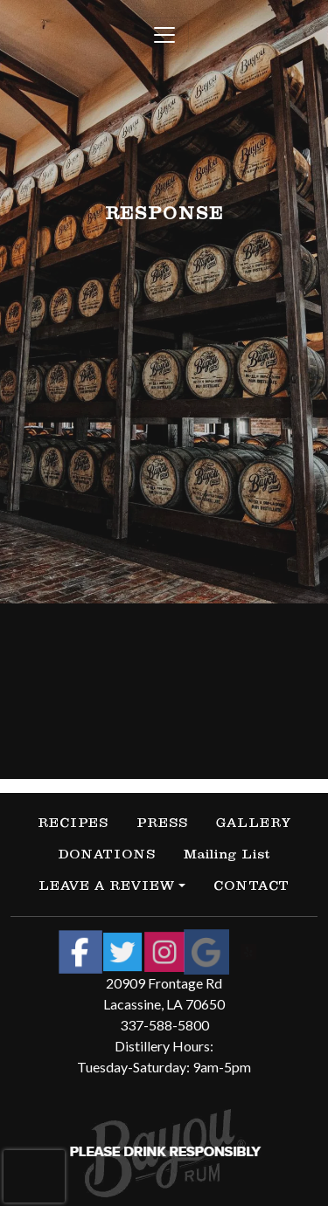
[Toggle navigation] (164, 34)
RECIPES (73, 823)
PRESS (162, 823)
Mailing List (227, 854)
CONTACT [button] (251, 885)
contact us (213, 726)
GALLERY (253, 823)
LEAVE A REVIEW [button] (106, 885)
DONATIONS (107, 854)
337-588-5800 (164, 1024)
